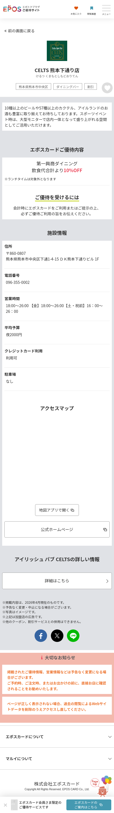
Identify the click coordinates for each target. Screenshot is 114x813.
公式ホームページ (74, 529)
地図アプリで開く (57, 510)
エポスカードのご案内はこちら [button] (89, 804)
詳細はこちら (77, 580)
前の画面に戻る (19, 30)
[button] (65, 804)
